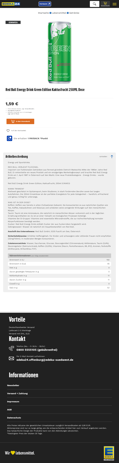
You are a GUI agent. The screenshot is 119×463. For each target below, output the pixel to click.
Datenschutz (14, 417)
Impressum (13, 401)
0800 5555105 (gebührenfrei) (36, 349)
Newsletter (13, 385)
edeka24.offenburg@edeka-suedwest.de (44, 359)
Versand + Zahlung (17, 393)
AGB (9, 409)
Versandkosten (29, 109)
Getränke (74, 13)
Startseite (43, 13)
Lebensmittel (59, 13)
